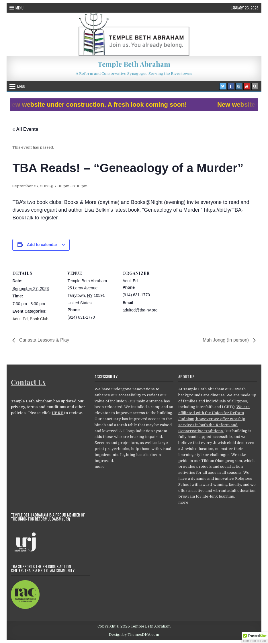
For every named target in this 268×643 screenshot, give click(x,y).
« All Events (25, 129)
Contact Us (28, 382)
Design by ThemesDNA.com (134, 635)
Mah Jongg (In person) (226, 340)
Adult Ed (20, 319)
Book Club (39, 319)
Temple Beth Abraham (134, 64)
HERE (57, 413)
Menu (19, 8)
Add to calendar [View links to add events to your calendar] (42, 244)
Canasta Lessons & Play (43, 340)
